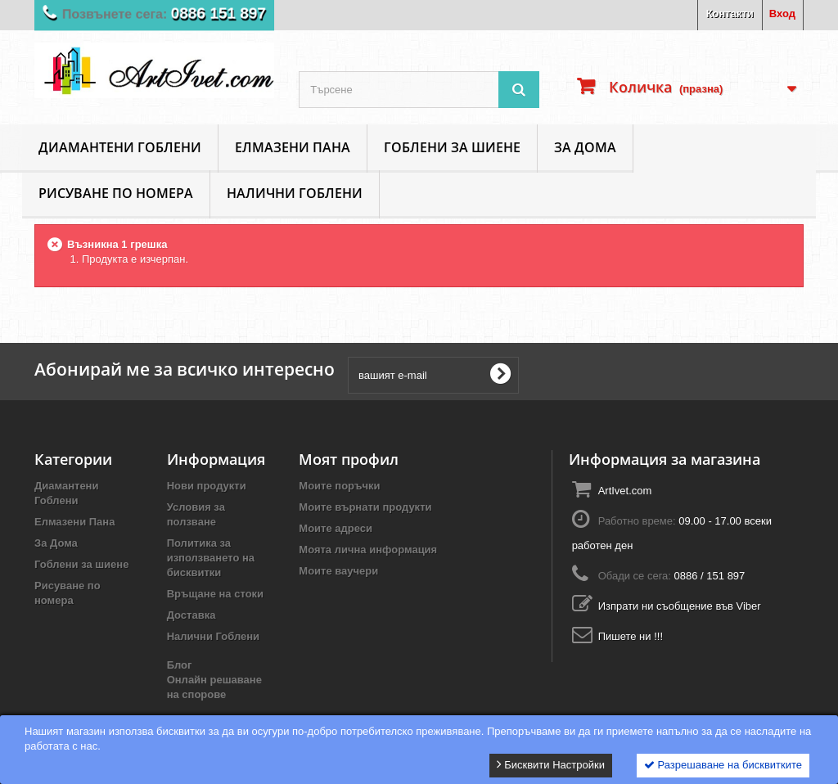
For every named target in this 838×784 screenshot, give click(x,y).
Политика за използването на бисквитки (211, 558)
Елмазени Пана (292, 147)
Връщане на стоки (215, 594)
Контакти (730, 13)
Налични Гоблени (295, 193)
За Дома (585, 147)
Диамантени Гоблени (119, 147)
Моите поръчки (339, 486)
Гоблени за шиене (452, 147)
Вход (782, 13)
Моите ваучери (338, 571)
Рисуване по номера (115, 193)
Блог (179, 665)
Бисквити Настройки (551, 764)
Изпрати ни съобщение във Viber (679, 606)
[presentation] (651, 375)
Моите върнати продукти (365, 507)
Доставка (191, 615)
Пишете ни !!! (630, 636)
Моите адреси (335, 528)
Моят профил (349, 459)
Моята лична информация (368, 549)
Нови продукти (206, 486)
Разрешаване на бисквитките (723, 765)
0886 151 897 (228, 13)
